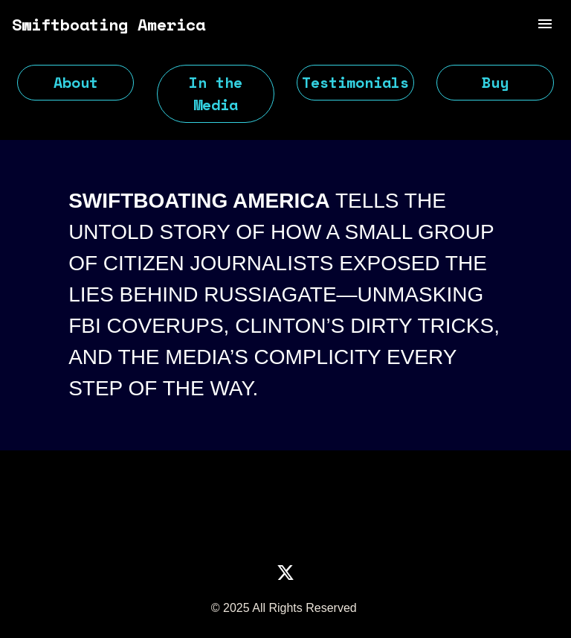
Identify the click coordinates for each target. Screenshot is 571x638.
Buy (495, 82)
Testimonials (355, 82)
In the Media (215, 93)
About (76, 82)
